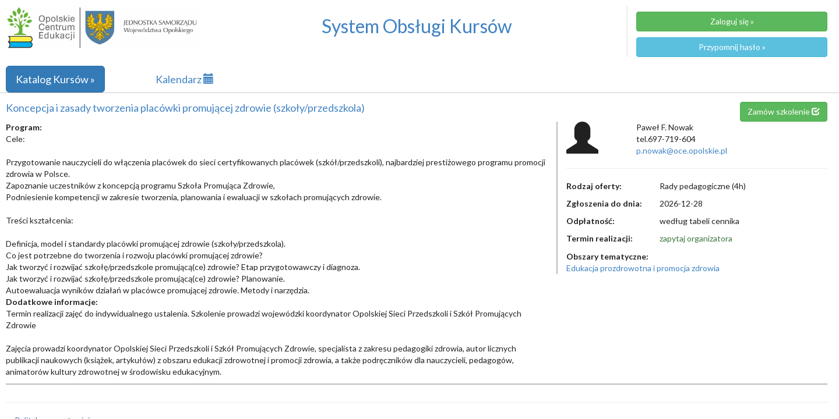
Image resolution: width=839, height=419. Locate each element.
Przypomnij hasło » (732, 47)
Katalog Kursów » (55, 79)
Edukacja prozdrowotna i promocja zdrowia (643, 268)
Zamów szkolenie (784, 111)
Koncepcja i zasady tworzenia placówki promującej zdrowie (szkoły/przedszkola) (185, 107)
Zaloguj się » (732, 21)
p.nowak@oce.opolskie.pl (681, 150)
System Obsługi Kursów (417, 26)
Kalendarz (185, 79)
